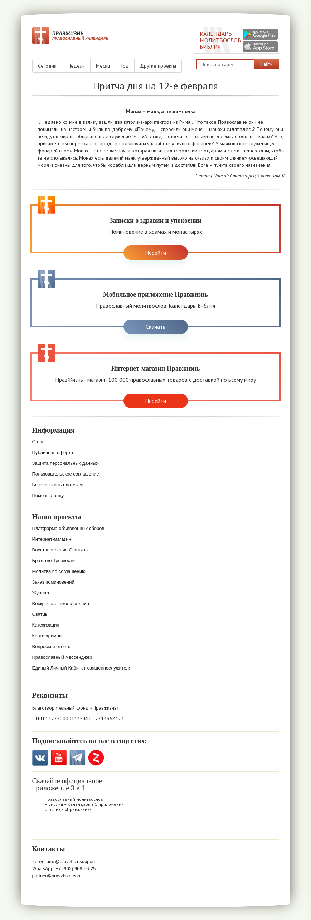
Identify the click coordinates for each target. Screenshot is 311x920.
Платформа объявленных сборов (68, 528)
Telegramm (77, 758)
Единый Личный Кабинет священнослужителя (82, 668)
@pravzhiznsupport (75, 861)
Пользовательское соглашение (65, 474)
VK (40, 758)
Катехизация (45, 625)
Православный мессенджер (62, 657)
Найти (266, 64)
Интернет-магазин (51, 539)
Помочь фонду (48, 495)
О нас (38, 441)
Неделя (76, 66)
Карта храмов (47, 635)
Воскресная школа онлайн (60, 603)
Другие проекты (158, 66)
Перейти (155, 252)
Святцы (40, 614)
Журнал (40, 592)
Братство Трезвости (53, 560)
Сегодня (47, 66)
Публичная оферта (52, 452)
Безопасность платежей (58, 484)
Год (125, 66)
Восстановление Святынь (60, 550)
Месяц (103, 66)
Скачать (155, 326)
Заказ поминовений (53, 582)
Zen (96, 758)
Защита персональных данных (65, 463)
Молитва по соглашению (59, 571)
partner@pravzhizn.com (57, 875)
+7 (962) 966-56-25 (76, 868)
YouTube (59, 758)
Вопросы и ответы (51, 646)
